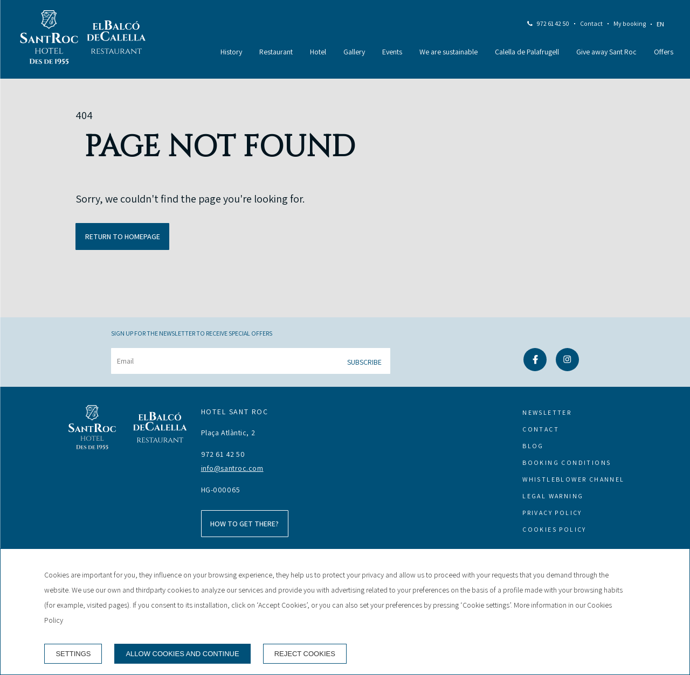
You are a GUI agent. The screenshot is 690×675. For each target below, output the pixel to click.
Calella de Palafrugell (527, 52)
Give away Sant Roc (606, 52)
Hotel (318, 52)
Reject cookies (304, 654)
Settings (73, 654)
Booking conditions (566, 462)
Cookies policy (554, 529)
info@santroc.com (232, 468)
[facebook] (535, 367)
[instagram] (567, 367)
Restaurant (276, 52)
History (231, 52)
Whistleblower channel (573, 479)
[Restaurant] (116, 39)
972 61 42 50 (553, 23)
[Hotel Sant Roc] (49, 39)
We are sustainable (448, 52)
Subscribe (364, 362)
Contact (591, 23)
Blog (533, 446)
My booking (629, 23)
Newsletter (546, 412)
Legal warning (552, 496)
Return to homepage (122, 236)
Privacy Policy (552, 513)
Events (392, 52)
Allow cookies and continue (182, 654)
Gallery (354, 52)
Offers (663, 52)
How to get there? (244, 523)
